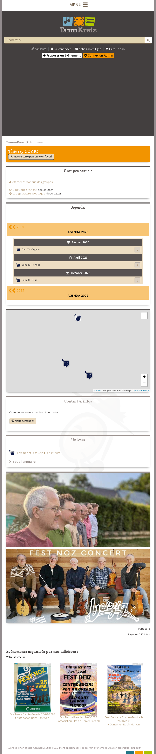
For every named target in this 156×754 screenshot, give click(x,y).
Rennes (36, 264)
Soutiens (48, 747)
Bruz (34, 279)
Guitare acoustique (33, 193)
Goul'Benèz (20, 190)
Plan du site (25, 747)
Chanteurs (53, 453)
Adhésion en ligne (88, 49)
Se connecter (61, 49)
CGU (55, 747)
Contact (37, 747)
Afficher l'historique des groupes (32, 182)
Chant (32, 190)
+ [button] (144, 377)
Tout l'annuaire (22, 461)
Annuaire (36, 142)
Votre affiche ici (15, 657)
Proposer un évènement (62, 55)
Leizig (16, 193)
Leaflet (97, 390)
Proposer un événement (93, 747)
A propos (13, 747)
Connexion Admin (98, 55)
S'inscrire (38, 49)
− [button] (144, 383)
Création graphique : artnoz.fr (124, 747)
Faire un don (115, 49)
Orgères (35, 249)
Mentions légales (68, 747)
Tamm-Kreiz (15, 142)
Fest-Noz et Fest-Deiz (30, 453)
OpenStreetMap (141, 390)
